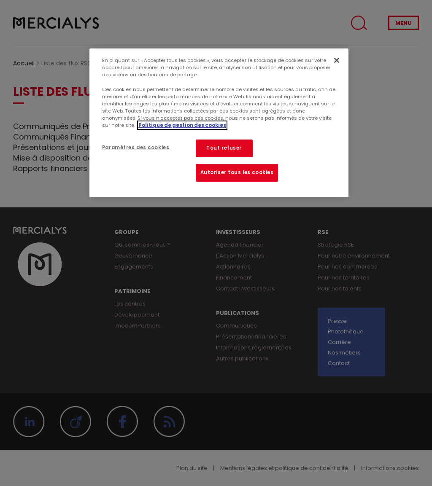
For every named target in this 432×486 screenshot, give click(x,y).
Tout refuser (224, 148)
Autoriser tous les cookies (237, 172)
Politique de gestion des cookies (182, 125)
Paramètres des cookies (136, 147)
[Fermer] (336, 60)
